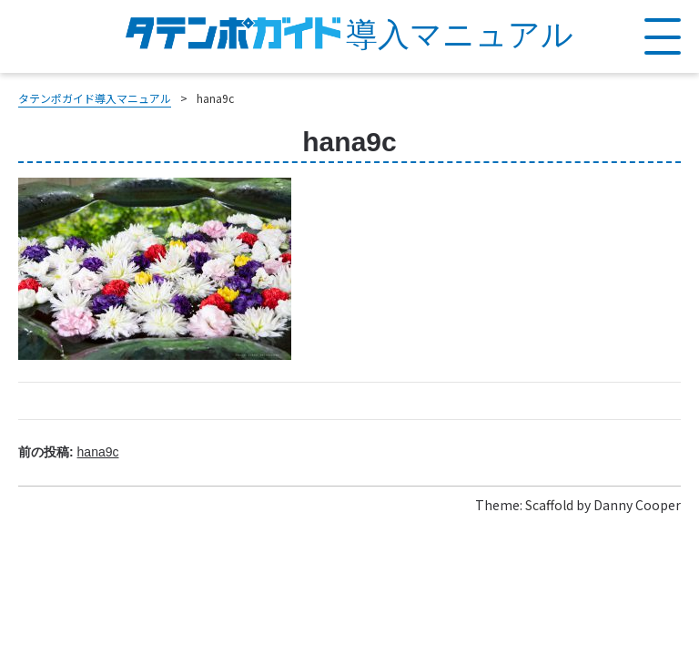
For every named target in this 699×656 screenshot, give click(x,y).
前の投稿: (68, 452)
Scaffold (549, 505)
